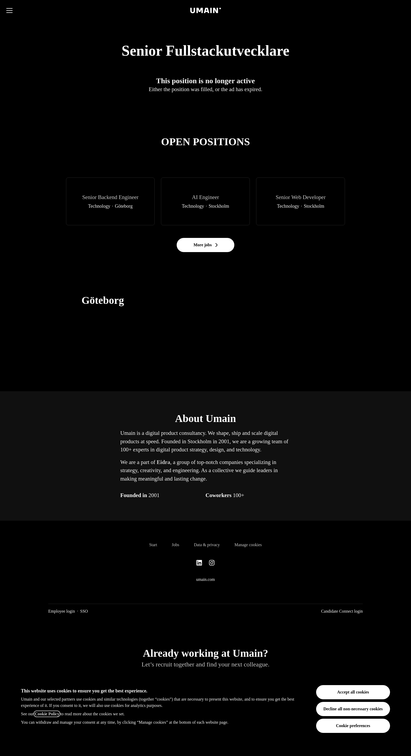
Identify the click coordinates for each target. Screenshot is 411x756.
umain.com (205, 579)
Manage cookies (248, 545)
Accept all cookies (353, 692)
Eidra (163, 462)
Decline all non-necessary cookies (353, 709)
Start (153, 545)
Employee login (61, 611)
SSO (84, 611)
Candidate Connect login (342, 611)
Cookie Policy (47, 714)
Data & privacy (207, 545)
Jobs (175, 545)
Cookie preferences (353, 725)
